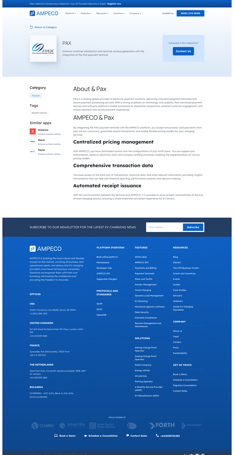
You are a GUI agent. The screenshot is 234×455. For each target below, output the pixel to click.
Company (134, 13)
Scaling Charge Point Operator (145, 358)
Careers (177, 342)
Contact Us (167, 13)
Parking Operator (144, 381)
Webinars (178, 301)
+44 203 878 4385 (38, 336)
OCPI (99, 309)
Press (176, 347)
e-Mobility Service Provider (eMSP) (149, 389)
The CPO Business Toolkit (186, 268)
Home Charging (143, 290)
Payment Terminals (144, 273)
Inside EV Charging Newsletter (183, 308)
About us (177, 331)
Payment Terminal (39, 113)
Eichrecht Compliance (146, 317)
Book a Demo (180, 374)
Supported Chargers (107, 279)
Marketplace (103, 262)
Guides (176, 284)
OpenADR (101, 315)
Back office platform (107, 257)
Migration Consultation (184, 385)
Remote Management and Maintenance (148, 325)
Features (85, 13)
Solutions (118, 13)
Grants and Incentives (184, 273)
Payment (36, 96)
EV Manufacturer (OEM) (147, 395)
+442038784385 (168, 435)
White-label (141, 257)
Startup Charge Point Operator (145, 349)
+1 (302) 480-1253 (38, 313)
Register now (114, 3)
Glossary (177, 295)
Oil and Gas (141, 376)
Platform (69, 13)
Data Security (142, 312)
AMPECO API (103, 273)
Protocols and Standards (107, 292)
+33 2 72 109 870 (38, 355)
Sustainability (180, 353)
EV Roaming (141, 301)
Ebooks (177, 262)
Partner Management (145, 284)
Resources (101, 13)
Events (176, 279)
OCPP (99, 303)
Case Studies (179, 290)
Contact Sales (180, 391)
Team (176, 336)
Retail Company (143, 365)
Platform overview (110, 247)
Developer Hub (104, 268)
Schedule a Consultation (185, 380)
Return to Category (43, 27)
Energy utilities (142, 370)
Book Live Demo (190, 13)
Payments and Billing (145, 268)
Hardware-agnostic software (149, 306)
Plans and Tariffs (143, 279)
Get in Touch (182, 364)
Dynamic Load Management (149, 295)
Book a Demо (65, 435)
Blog (175, 257)
